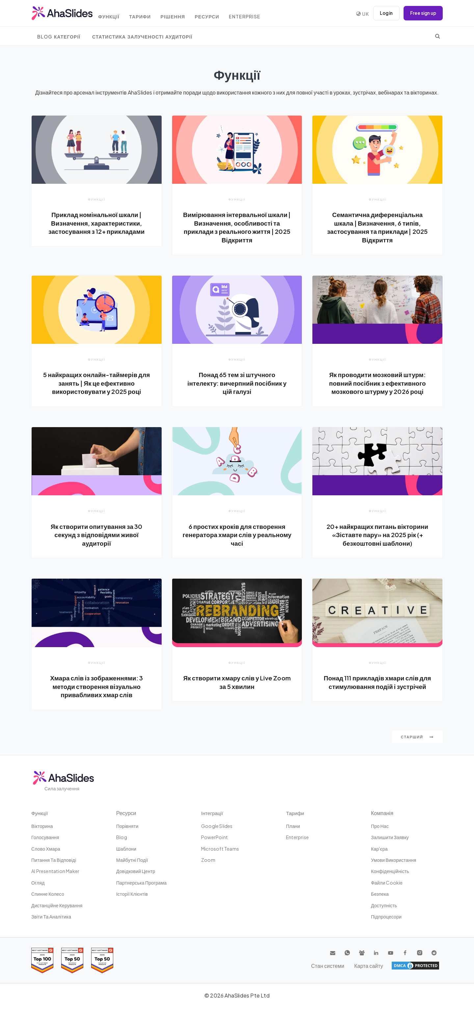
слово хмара (45, 849)
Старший (417, 738)
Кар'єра (379, 849)
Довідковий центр (135, 871)
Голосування (45, 837)
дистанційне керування (56, 905)
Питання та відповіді (53, 860)
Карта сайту (424, 966)
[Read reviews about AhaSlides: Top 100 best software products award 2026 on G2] (42, 960)
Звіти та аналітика (51, 916)
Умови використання (393, 860)
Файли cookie (387, 883)
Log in (383, 13)
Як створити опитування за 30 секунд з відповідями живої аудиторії (96, 535)
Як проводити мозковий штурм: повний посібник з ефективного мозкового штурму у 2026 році (377, 383)
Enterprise (257, 14)
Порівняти (127, 826)
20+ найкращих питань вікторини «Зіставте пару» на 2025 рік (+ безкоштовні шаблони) (377, 535)
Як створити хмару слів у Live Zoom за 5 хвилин (237, 683)
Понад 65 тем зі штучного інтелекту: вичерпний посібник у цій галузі (237, 383)
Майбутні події (132, 860)
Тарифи (147, 14)
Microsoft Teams (220, 849)
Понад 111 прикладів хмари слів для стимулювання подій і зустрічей (377, 687)
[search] (438, 36)
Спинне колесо (47, 894)
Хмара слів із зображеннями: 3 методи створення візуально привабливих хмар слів (96, 687)
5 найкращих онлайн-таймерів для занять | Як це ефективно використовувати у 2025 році (96, 383)
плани (293, 826)
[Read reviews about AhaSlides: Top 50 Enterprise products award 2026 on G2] (102, 960)
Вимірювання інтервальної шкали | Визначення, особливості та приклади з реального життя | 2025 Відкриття (237, 227)
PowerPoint (214, 837)
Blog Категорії (58, 37)
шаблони (126, 849)
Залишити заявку (390, 837)
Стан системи (387, 966)
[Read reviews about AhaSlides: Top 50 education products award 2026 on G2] (72, 960)
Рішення (182, 14)
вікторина (42, 826)
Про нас (380, 826)
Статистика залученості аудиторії (142, 37)
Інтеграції (212, 812)
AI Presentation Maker (55, 871)
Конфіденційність (390, 871)
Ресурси (218, 14)
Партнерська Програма (141, 883)
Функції (114, 14)
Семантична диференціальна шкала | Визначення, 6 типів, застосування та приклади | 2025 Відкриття (377, 227)
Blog (121, 837)
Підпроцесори (386, 916)
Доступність (384, 905)
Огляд (38, 883)
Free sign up (422, 13)
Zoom (208, 860)
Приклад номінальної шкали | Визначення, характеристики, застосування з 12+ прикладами (96, 222)
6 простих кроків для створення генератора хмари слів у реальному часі (237, 535)
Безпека (380, 894)
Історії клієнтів (132, 894)
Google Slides (217, 826)
